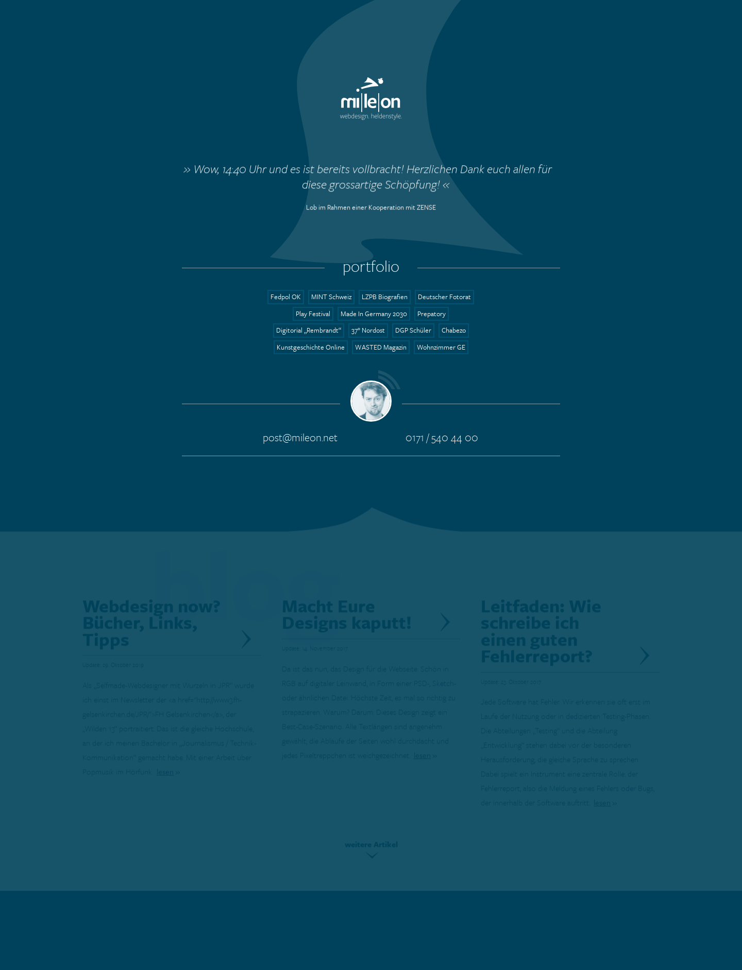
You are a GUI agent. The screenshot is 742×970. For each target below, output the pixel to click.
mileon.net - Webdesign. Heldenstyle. (371, 98)
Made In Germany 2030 (374, 313)
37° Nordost (368, 330)
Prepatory (431, 313)
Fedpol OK (286, 296)
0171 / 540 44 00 (442, 436)
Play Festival (313, 313)
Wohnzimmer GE (441, 347)
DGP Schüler (413, 330)
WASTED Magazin (381, 347)
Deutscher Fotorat (444, 296)
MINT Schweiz (331, 296)
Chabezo (454, 330)
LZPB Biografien (385, 296)
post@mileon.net (300, 436)
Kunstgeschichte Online (311, 347)
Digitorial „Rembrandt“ (308, 330)
